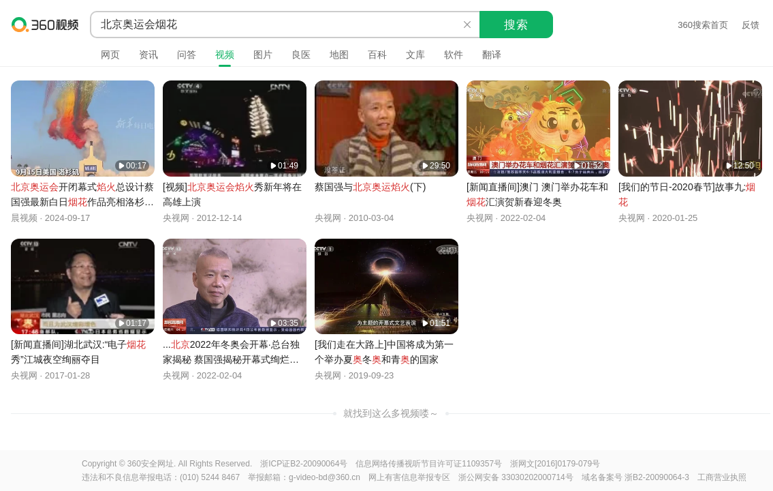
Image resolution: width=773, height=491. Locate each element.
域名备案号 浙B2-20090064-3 (635, 477)
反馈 (750, 25)
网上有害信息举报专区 (409, 477)
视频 (224, 54)
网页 (110, 54)
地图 (339, 54)
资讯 (148, 54)
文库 (415, 54)
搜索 (516, 24)
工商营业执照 (721, 477)
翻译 (491, 54)
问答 (186, 54)
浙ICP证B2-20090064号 (303, 463)
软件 (453, 54)
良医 (301, 54)
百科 (377, 54)
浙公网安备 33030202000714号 (515, 477)
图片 (262, 54)
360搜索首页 (703, 25)
